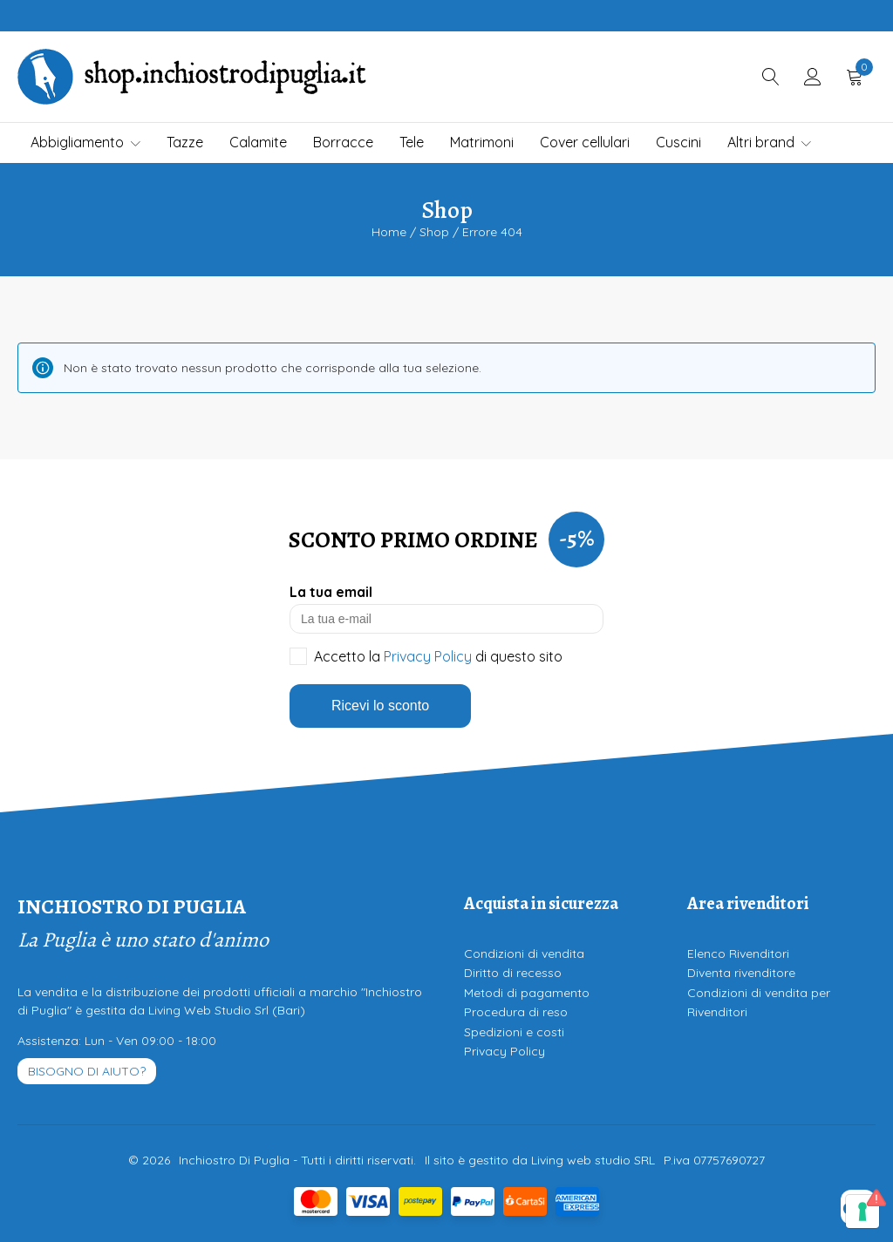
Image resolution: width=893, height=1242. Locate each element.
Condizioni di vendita (524, 953)
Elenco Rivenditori (738, 953)
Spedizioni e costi (514, 1032)
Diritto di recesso (513, 973)
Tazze (185, 142)
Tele (411, 142)
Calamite (258, 142)
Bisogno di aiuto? (87, 1071)
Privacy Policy (428, 656)
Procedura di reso (516, 1012)
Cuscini (678, 142)
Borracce (343, 142)
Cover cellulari (585, 142)
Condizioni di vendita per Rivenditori (758, 1002)
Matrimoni (482, 142)
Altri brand (769, 142)
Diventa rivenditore (741, 973)
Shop (434, 232)
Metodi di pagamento (527, 993)
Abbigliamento (85, 142)
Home (389, 232)
